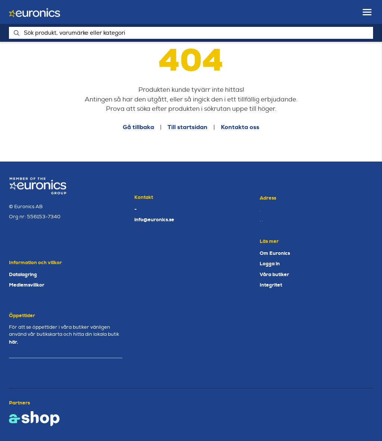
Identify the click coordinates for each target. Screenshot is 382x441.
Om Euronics (275, 253)
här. (13, 342)
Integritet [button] (271, 285)
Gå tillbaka (138, 127)
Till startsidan (187, 127)
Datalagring (23, 274)
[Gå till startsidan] (34, 12)
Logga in (270, 263)
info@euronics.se (154, 219)
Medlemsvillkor (26, 285)
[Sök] (191, 33)
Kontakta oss (240, 127)
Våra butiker (274, 274)
